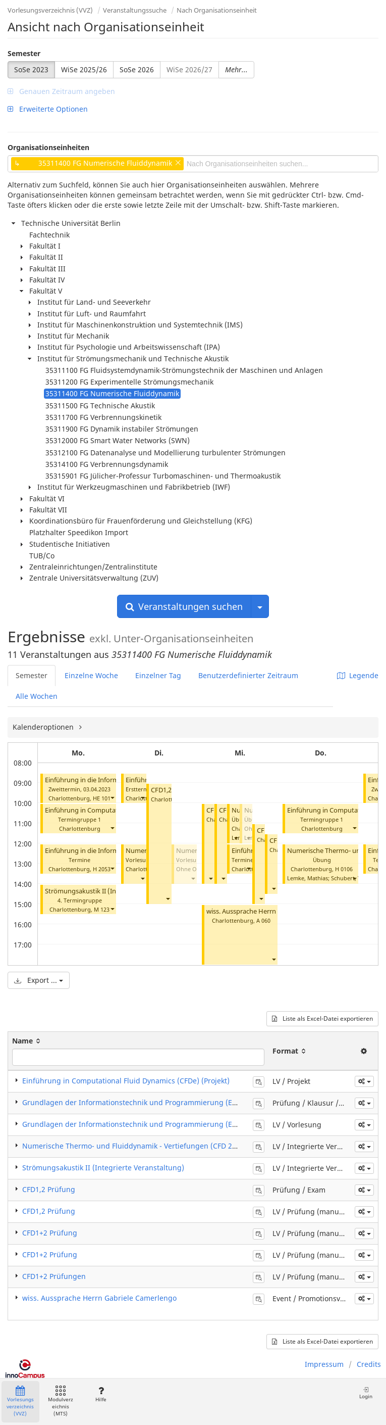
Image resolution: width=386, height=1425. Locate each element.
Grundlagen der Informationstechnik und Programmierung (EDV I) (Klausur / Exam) (164, 1102)
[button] (112, 797)
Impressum (324, 1364)
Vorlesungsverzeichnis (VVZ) (50, 10)
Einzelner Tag (158, 675)
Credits (369, 1364)
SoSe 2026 (137, 69)
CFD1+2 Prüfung (49, 1233)
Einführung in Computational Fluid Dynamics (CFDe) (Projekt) (126, 1080)
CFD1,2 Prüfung (48, 1189)
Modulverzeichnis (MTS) (60, 1401)
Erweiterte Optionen (48, 109)
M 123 (101, 909)
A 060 (263, 920)
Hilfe (100, 1394)
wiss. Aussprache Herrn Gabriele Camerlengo (273, 911)
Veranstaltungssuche (135, 10)
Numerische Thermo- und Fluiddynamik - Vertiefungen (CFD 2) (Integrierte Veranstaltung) (175, 1146)
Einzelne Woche (91, 675)
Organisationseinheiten (48, 147)
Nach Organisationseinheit (217, 10)
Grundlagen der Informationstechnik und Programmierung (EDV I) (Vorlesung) (156, 1124)
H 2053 (102, 869)
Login (365, 1393)
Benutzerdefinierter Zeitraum (248, 675)
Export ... (38, 980)
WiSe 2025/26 (84, 69)
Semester (24, 53)
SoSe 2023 (31, 69)
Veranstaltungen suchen (184, 606)
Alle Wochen (37, 696)
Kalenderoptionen (44, 727)
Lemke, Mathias (307, 878)
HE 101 (102, 798)
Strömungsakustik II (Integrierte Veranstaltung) (103, 1167)
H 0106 (344, 869)
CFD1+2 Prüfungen (54, 1276)
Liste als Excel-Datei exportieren (322, 1018)
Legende (357, 675)
